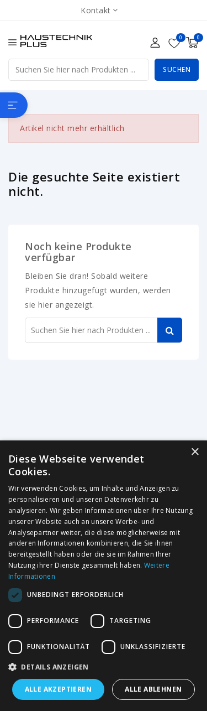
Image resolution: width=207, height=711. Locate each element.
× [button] (194, 452)
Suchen (176, 69)
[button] (103, 667)
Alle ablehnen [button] (153, 689)
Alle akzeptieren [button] (58, 689)
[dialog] (103, 575)
